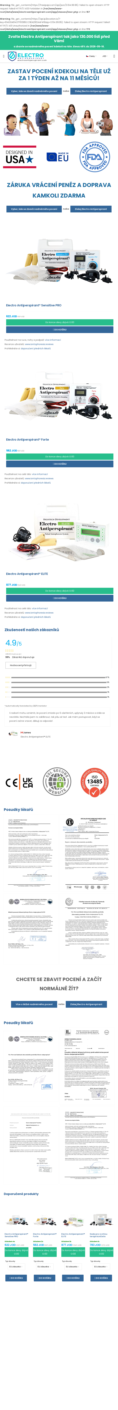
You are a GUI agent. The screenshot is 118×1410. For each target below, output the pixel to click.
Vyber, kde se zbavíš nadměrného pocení (34, 91)
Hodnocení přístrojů (20, 665)
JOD (104, 56)
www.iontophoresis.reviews (39, 344)
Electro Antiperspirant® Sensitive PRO (16, 1235)
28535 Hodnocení (13, 654)
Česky (90, 56)
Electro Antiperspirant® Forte (45, 1235)
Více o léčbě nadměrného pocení (34, 1004)
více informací (53, 339)
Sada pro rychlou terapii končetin (98, 1235)
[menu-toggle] (3, 56)
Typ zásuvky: (10, 1261)
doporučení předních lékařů (36, 348)
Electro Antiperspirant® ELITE (73, 1235)
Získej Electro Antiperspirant (91, 91)
